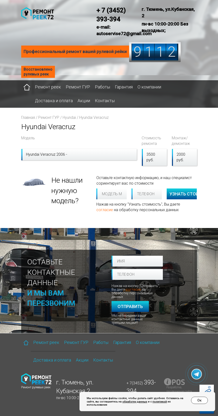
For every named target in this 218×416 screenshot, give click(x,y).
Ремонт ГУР (78, 86)
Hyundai (69, 117)
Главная (28, 117)
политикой (159, 401)
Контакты (105, 100)
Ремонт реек (48, 86)
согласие (104, 210)
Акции (84, 100)
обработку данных (134, 401)
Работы (102, 86)
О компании (149, 86)
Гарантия (124, 86)
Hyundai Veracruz (94, 117)
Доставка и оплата (54, 100)
